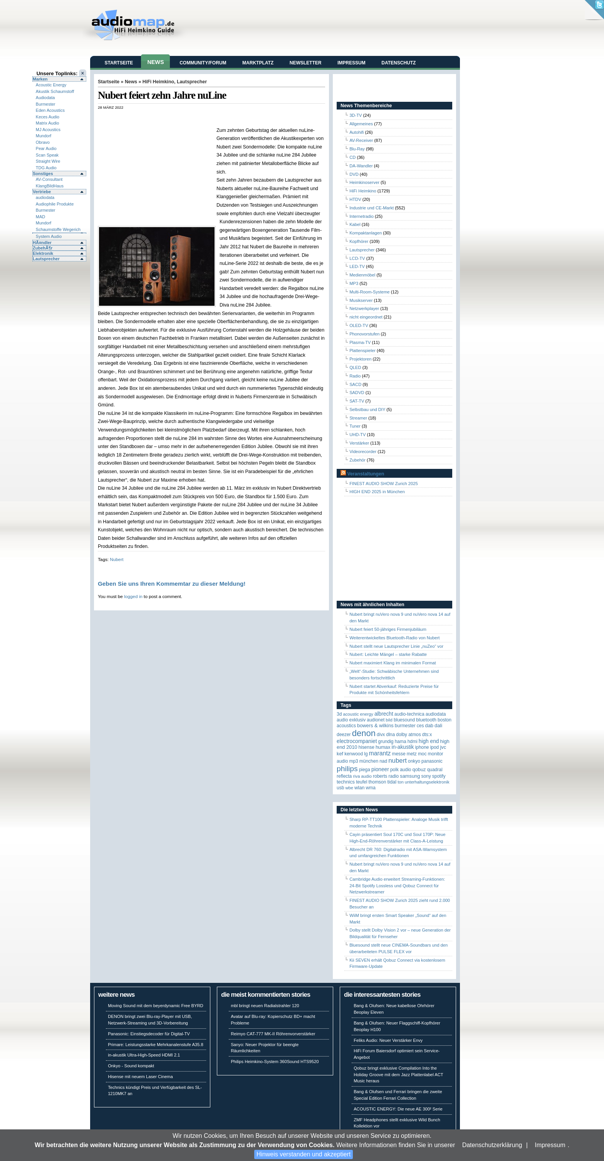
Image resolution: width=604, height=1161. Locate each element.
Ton (401, 782)
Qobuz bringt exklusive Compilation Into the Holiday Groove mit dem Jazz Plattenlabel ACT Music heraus (398, 1074)
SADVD (356, 392)
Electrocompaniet (357, 741)
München (368, 761)
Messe (398, 754)
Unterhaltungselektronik (427, 782)
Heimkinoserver (364, 182)
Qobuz (419, 769)
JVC (443, 747)
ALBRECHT (383, 714)
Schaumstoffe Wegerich (58, 229)
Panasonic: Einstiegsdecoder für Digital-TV (149, 1033)
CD (352, 157)
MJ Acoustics (48, 129)
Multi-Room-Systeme (369, 292)
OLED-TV (358, 325)
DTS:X (427, 734)
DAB (429, 725)
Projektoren (360, 359)
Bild (389, 720)
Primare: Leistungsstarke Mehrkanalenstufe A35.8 (155, 1044)
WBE (349, 787)
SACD (355, 384)
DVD (354, 174)
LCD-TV (357, 258)
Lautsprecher (46, 258)
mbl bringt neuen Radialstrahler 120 (265, 1005)
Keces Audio (47, 117)
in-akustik (403, 747)
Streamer (358, 418)
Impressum (550, 1145)
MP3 (353, 283)
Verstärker (359, 443)
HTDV (355, 199)
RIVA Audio (362, 776)
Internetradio (361, 216)
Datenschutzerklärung (492, 1145)
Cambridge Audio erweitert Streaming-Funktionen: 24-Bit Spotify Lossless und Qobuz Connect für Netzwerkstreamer (397, 886)
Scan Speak (47, 155)
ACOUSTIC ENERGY (358, 714)
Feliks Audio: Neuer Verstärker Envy (388, 1040)
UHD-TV (357, 434)
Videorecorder (362, 451)
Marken (40, 79)
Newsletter (306, 63)
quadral (435, 769)
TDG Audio (46, 167)
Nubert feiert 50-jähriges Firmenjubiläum (387, 629)
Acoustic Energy (51, 85)
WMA (371, 787)
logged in (133, 596)
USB (340, 787)
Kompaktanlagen (365, 233)
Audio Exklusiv (351, 720)
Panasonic (432, 761)
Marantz (380, 753)
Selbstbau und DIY (367, 409)
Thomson (377, 782)
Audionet (375, 720)
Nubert (116, 559)
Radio (355, 376)
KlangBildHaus (50, 186)
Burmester (45, 104)
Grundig (386, 741)
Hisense (366, 747)
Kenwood (353, 754)
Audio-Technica (409, 714)
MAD (40, 216)
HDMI (413, 741)
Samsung (410, 776)
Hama (400, 741)
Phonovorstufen (364, 334)
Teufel (361, 782)
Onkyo (414, 761)
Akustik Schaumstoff (55, 91)
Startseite (119, 63)
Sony (426, 776)
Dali (438, 725)
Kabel (355, 224)
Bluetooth (426, 720)
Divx (381, 734)
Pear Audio (46, 148)
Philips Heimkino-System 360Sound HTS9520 (275, 1061)
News (155, 62)
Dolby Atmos (408, 734)
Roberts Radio (386, 776)
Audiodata (45, 97)
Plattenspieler (362, 350)
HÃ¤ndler (42, 242)
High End (429, 741)
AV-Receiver (361, 140)
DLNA (390, 734)
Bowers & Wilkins (375, 725)
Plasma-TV (360, 342)
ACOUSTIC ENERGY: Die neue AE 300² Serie (398, 1109)
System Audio (49, 236)
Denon (364, 733)
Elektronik (43, 253)
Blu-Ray (357, 149)
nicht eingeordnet (366, 317)
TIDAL (392, 782)
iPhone (422, 747)
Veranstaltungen (365, 474)
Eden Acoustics (50, 110)
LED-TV (357, 266)
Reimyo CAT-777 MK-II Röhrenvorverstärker (273, 1033)
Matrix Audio (47, 123)
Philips (347, 769)
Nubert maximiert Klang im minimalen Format (392, 663)
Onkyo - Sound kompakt (131, 1065)
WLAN (359, 787)
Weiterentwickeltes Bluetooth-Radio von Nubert (394, 637)
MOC (422, 754)
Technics (346, 782)
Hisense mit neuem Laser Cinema (140, 1076)
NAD (383, 761)
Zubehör (357, 460)
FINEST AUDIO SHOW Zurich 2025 (383, 483)
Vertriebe (42, 191)
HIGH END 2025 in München (377, 491)
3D (339, 714)
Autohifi (356, 132)
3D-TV (355, 115)
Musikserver (360, 300)
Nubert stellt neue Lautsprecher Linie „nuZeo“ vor (396, 646)
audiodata (45, 197)
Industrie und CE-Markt (371, 208)
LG (365, 754)
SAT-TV (356, 401)
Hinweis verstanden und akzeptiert (304, 1154)
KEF (340, 754)
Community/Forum (203, 63)
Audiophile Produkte (55, 204)
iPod (434, 747)
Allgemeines (361, 123)
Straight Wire (48, 161)
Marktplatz (257, 63)
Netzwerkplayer (364, 308)
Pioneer (380, 769)
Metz (412, 754)
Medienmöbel (362, 275)
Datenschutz (398, 63)
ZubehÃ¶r (42, 248)
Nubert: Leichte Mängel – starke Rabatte (388, 654)
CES (420, 725)
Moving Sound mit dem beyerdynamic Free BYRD (155, 1005)
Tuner (355, 426)
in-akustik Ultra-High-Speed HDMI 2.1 (144, 1055)
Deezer (344, 734)
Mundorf (43, 135)
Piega (364, 769)
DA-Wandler (361, 165)
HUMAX (383, 747)
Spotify (439, 776)
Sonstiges (43, 173)
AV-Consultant (49, 179)
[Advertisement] (188, 118)
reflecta (344, 776)
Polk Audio (400, 769)
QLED (355, 367)
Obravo (43, 142)
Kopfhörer (358, 241)
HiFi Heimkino (158, 81)
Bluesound (404, 720)
